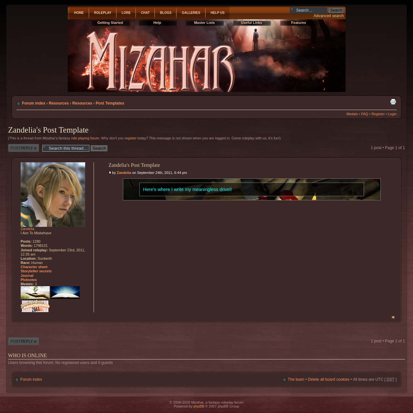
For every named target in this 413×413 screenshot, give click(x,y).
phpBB (199, 406)
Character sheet (34, 267)
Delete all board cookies (328, 379)
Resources (59, 103)
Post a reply (23, 148)
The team (296, 379)
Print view (393, 102)
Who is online (27, 355)
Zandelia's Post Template (48, 130)
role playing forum (85, 138)
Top (393, 317)
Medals (352, 114)
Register (378, 114)
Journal (27, 275)
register (130, 138)
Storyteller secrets (36, 271)
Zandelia (124, 173)
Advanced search (329, 16)
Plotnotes (29, 280)
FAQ (364, 114)
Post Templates (110, 103)
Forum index (33, 103)
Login (392, 114)
